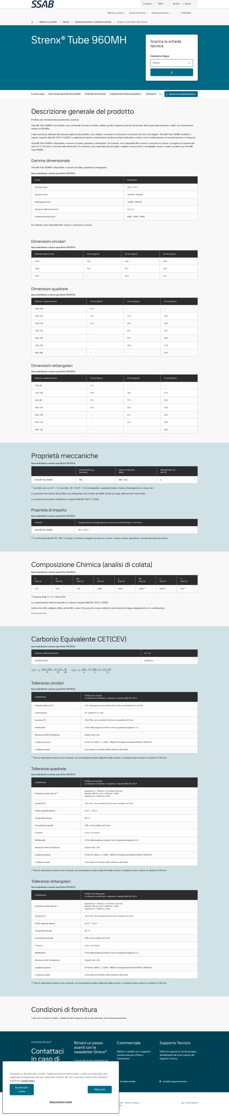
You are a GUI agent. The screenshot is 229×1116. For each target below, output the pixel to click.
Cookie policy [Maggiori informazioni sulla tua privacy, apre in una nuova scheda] (28, 1084)
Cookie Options (189, 1103)
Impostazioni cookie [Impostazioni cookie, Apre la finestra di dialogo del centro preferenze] (61, 1102)
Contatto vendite (126, 1081)
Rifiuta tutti (86, 1091)
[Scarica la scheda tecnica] (171, 72)
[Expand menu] (160, 94)
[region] (60, 1089)
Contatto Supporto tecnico (173, 1081)
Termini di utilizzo (132, 1103)
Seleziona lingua (159, 56)
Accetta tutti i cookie (34, 1091)
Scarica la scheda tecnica (180, 94)
